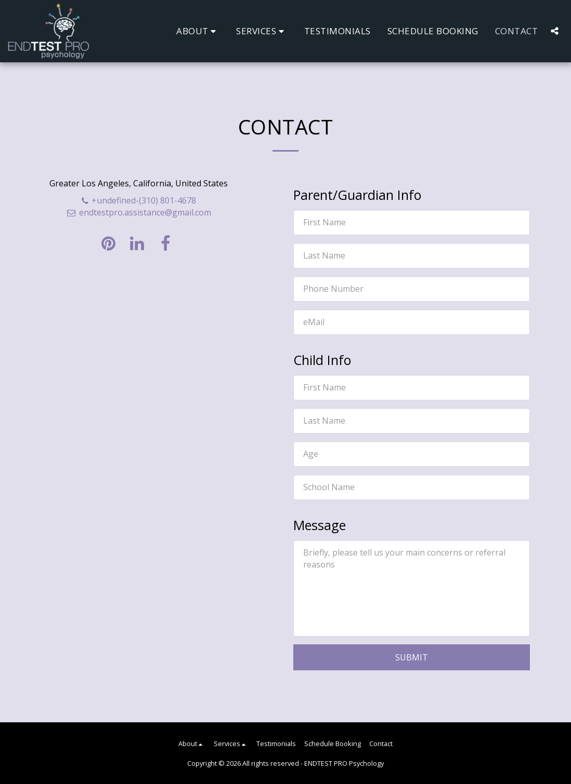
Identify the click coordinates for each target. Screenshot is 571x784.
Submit (411, 657)
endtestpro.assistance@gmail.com (138, 212)
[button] (197, 31)
